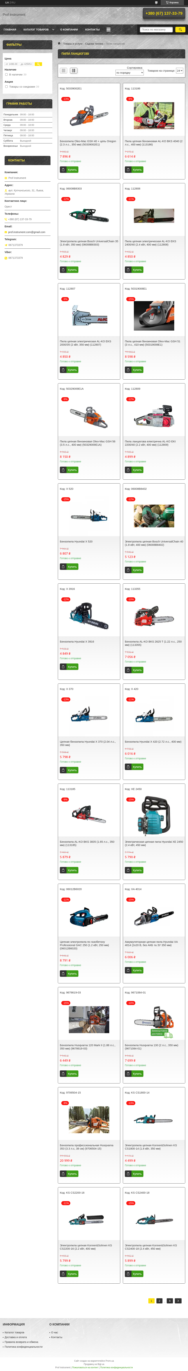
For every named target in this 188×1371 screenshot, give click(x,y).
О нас (54, 1332)
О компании (69, 29)
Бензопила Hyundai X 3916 (77, 641)
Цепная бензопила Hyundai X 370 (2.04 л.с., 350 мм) (88, 743)
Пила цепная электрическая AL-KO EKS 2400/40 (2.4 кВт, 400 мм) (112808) (150, 243)
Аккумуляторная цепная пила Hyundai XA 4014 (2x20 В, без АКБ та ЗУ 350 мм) (151, 943)
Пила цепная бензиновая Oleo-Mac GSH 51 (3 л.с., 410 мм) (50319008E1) (152, 343)
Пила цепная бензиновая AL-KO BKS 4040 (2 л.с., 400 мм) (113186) (153, 143)
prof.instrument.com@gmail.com (26, 232)
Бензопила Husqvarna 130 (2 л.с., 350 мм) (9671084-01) (151, 1047)
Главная (10, 29)
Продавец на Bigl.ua (94, 1364)
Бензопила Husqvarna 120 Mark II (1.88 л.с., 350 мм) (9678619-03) (87, 1047)
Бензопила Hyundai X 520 (76, 541)
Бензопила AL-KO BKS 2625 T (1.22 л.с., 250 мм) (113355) (153, 643)
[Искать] (180, 29)
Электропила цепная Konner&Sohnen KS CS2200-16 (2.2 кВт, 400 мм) (86, 1247)
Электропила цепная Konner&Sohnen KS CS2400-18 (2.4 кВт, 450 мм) (151, 1247)
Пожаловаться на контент (85, 1367)
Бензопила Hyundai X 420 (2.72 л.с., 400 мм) (153, 741)
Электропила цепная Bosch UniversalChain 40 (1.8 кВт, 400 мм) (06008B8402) (154, 543)
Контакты (92, 29)
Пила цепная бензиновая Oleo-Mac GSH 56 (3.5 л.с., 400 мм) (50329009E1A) (87, 443)
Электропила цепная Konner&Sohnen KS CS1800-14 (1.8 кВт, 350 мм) (151, 1147)
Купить (72, 169)
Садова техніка (94, 43)
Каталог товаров (36, 29)
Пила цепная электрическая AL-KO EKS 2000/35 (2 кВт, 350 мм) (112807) (85, 343)
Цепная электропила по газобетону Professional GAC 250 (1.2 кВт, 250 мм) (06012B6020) (84, 945)
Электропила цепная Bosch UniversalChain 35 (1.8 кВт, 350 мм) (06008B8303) (89, 243)
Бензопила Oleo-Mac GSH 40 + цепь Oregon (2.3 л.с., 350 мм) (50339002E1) (88, 143)
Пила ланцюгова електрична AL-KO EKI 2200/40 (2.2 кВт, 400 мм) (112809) (150, 443)
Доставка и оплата (16, 1337)
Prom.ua (110, 1361)
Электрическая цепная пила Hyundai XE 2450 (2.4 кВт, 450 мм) (154, 843)
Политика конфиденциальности (24, 1346)
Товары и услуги (72, 43)
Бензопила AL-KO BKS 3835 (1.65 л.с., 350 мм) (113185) (87, 843)
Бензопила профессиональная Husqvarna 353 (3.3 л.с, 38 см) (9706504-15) (86, 1147)
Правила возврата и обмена (21, 1342)
